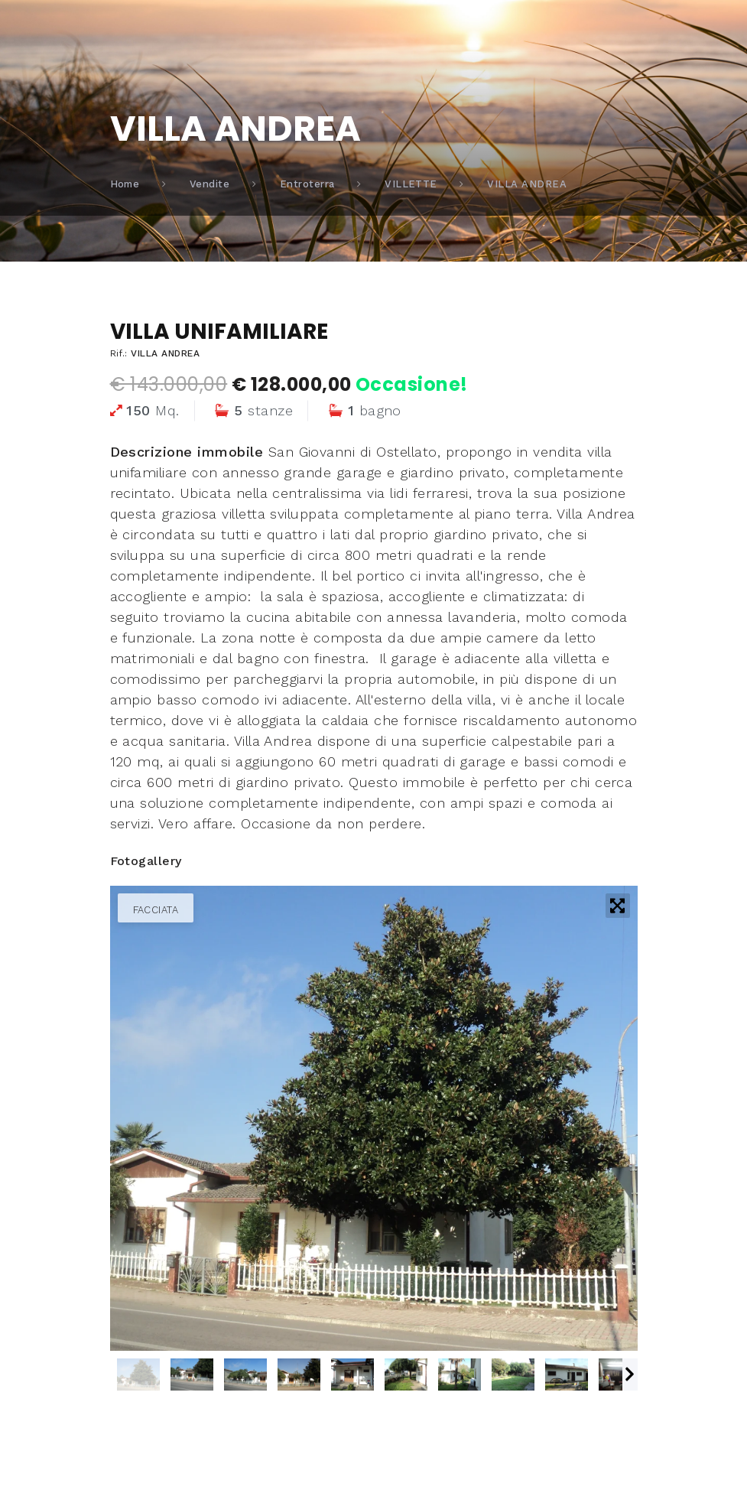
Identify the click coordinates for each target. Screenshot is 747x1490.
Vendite (209, 184)
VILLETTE (411, 184)
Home (125, 184)
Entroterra (307, 184)
